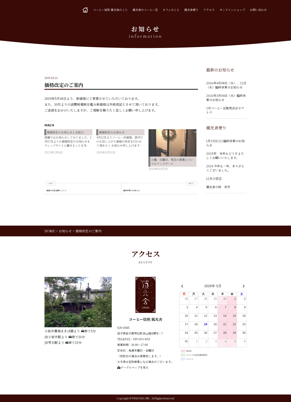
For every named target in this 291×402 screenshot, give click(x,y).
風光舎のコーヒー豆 (145, 10)
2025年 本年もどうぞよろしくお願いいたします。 (225, 155)
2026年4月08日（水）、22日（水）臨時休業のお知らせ (226, 85)
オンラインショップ (232, 10)
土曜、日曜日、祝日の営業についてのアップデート (172, 162)
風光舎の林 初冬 (218, 187)
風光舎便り (191, 10)
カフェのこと (171, 10)
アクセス (209, 10)
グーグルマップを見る (133, 367)
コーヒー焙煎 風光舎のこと (110, 10)
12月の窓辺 (213, 178)
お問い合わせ (258, 10)
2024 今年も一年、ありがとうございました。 (225, 168)
